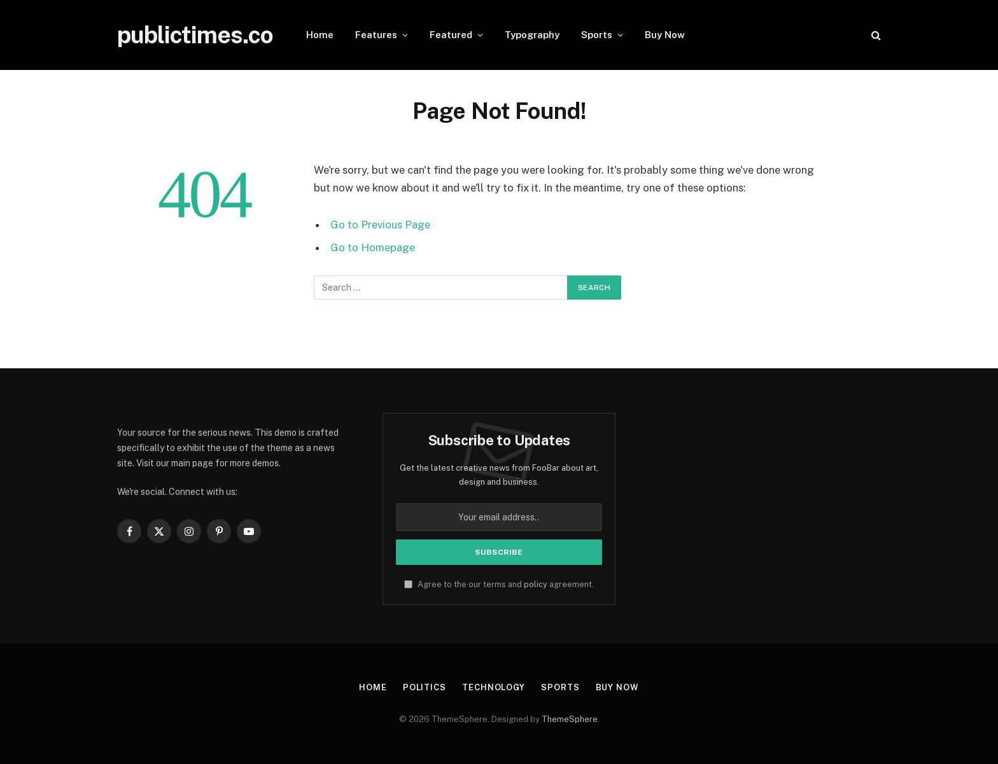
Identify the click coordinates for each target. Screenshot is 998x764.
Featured (451, 34)
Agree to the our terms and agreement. (499, 584)
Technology (493, 687)
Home (320, 34)
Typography (532, 34)
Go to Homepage (372, 247)
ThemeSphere (570, 719)
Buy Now (665, 34)
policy (535, 584)
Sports (596, 34)
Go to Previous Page (380, 224)
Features (376, 34)
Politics (424, 687)
